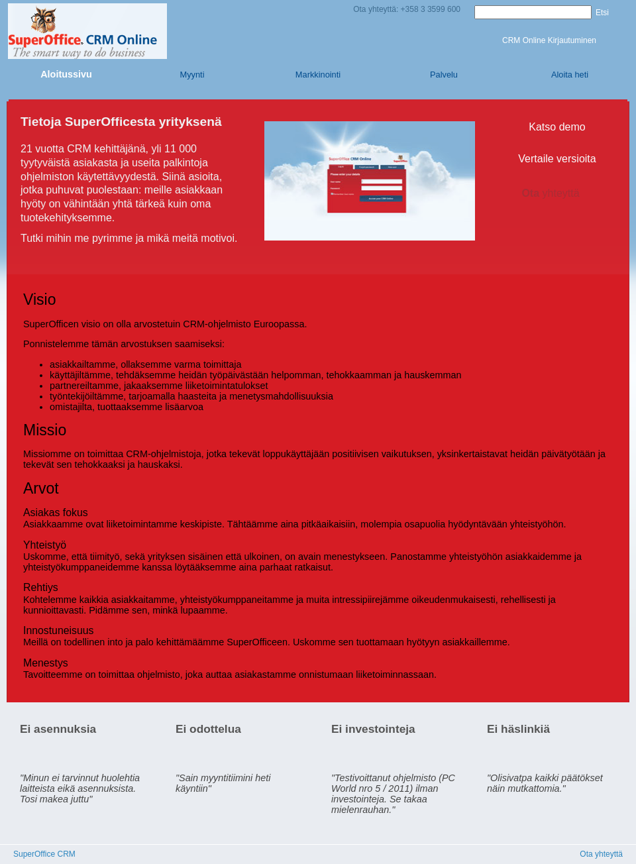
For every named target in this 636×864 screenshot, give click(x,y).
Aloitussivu (66, 74)
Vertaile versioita (557, 158)
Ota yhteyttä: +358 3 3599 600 (406, 9)
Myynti (192, 75)
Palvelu (444, 75)
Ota (556, 193)
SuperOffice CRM (44, 854)
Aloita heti (569, 75)
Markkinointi (318, 75)
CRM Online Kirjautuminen (549, 40)
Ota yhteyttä (601, 854)
